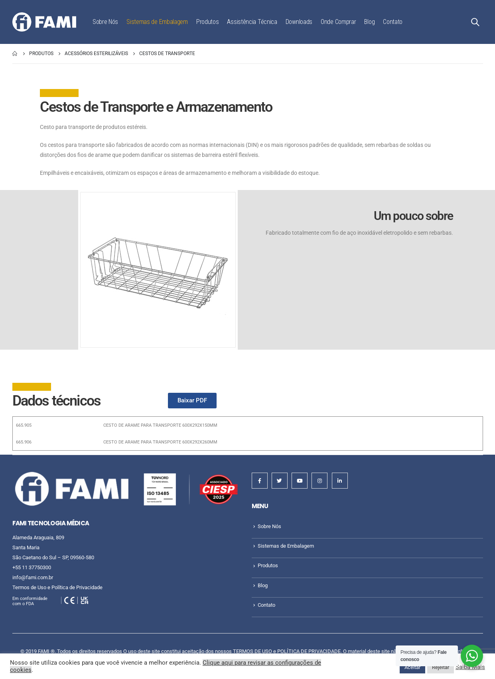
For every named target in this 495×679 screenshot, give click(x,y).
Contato (392, 22)
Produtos (207, 22)
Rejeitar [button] (440, 667)
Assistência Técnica (252, 22)
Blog (369, 22)
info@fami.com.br (32, 577)
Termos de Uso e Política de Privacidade (57, 587)
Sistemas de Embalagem (157, 22)
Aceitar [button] (412, 667)
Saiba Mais (470, 667)
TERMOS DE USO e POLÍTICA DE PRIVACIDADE (287, 651)
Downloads (299, 22)
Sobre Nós (105, 22)
